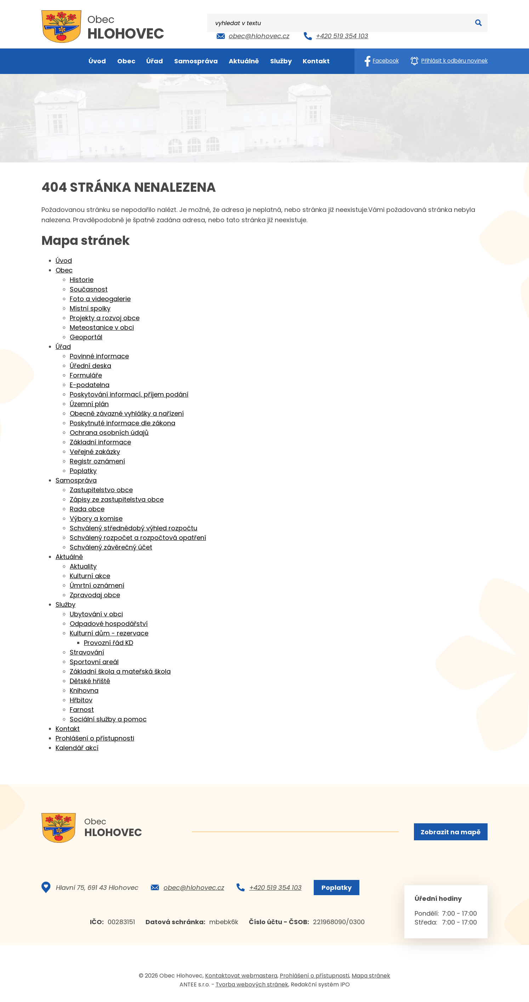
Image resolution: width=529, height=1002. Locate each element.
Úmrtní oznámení (97, 585)
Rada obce (87, 509)
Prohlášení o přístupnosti (95, 738)
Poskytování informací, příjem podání (129, 394)
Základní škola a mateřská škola (120, 671)
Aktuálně (69, 556)
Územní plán (89, 403)
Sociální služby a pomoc (108, 719)
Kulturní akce (90, 575)
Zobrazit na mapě (450, 832)
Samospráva (76, 480)
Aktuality (83, 566)
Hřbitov (81, 700)
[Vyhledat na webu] (442, 34)
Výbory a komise (96, 518)
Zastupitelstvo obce (101, 489)
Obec (64, 270)
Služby (65, 604)
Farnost (82, 709)
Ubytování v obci (96, 614)
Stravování (87, 652)
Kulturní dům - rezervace (109, 633)
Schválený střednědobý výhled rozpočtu (133, 528)
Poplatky (83, 470)
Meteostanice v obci (102, 327)
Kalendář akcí (77, 747)
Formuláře (86, 375)
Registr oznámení (97, 461)
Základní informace (100, 442)
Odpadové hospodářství (109, 623)
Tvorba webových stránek (252, 988)
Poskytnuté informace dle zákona (122, 423)
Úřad (63, 346)
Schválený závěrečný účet (111, 547)
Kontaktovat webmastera (241, 979)
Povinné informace (99, 356)
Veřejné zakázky (95, 451)
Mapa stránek (371, 979)
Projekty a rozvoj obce (105, 317)
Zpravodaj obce (95, 595)
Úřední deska (90, 365)
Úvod (64, 260)
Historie (81, 279)
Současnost (89, 289)
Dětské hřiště (90, 680)
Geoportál (86, 337)
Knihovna (84, 690)
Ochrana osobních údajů (109, 432)
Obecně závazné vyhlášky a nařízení (127, 413)
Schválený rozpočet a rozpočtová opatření (138, 537)
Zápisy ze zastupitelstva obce (117, 499)
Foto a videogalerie (100, 298)
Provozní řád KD (108, 642)
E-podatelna (89, 384)
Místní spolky (90, 308)
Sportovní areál (94, 661)
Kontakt (68, 728)
